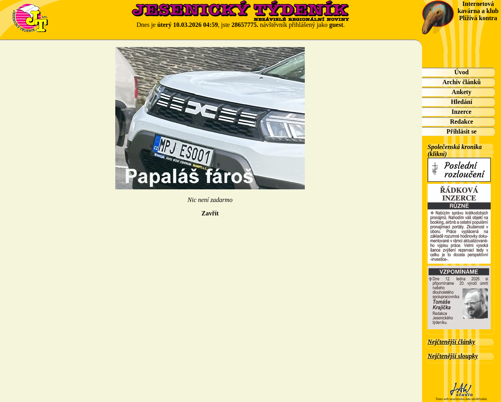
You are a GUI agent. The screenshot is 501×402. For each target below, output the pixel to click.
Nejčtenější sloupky (453, 356)
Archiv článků (461, 82)
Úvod (461, 72)
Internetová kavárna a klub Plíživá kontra (478, 10)
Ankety (461, 92)
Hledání (461, 101)
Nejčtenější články (451, 341)
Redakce (461, 121)
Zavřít (210, 213)
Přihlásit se (462, 131)
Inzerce (461, 111)
